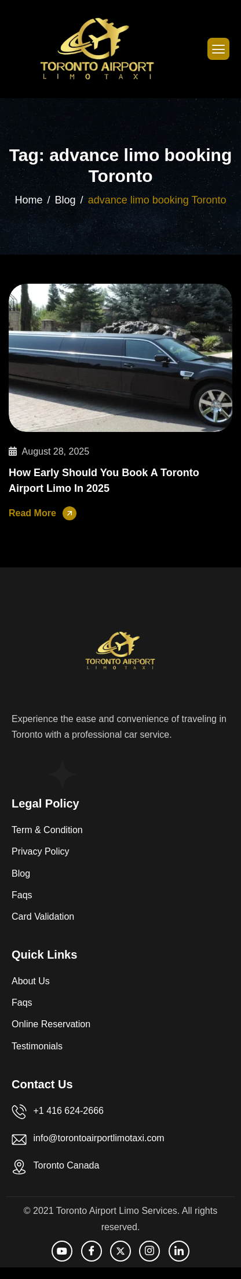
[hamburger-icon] (218, 49)
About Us (31, 981)
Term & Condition (47, 830)
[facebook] (91, 1251)
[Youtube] (62, 1251)
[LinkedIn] (179, 1251)
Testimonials (37, 1046)
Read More (32, 513)
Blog (21, 873)
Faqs (22, 895)
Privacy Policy (41, 851)
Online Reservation (51, 1024)
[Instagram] (149, 1251)
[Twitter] (120, 1251)
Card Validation (43, 916)
